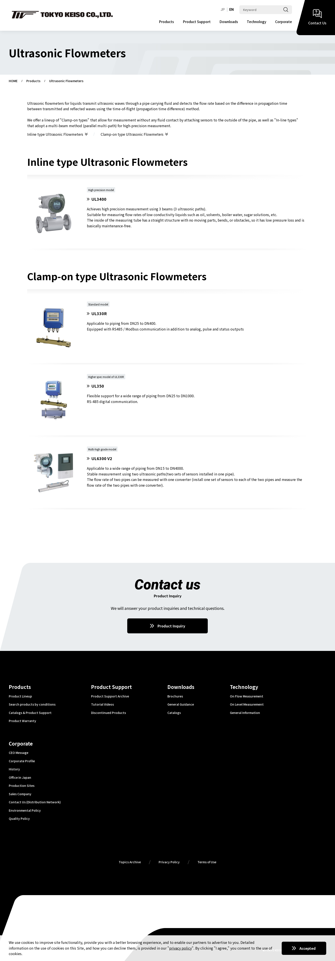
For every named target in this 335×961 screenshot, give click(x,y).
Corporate (283, 21)
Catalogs (174, 713)
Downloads (228, 21)
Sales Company (20, 794)
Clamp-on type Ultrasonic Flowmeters (132, 134)
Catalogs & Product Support (30, 713)
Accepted (307, 948)
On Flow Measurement (246, 696)
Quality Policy (19, 819)
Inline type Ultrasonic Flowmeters (55, 134)
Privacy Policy (169, 862)
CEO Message (18, 753)
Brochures (175, 696)
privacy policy (180, 948)
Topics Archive (130, 862)
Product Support (197, 21)
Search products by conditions (32, 704)
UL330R (99, 313)
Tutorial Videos (102, 704)
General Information (245, 713)
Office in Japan (20, 778)
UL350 (97, 385)
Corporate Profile (22, 761)
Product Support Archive (110, 696)
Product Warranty (22, 721)
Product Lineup (20, 696)
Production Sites (21, 786)
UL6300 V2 (101, 458)
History (14, 769)
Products (166, 21)
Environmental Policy (25, 811)
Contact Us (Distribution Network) (35, 802)
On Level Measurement (247, 704)
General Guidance (180, 704)
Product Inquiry (171, 626)
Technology (256, 21)
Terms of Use (206, 862)
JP (222, 9)
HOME (13, 81)
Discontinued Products (108, 713)
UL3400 (98, 199)
